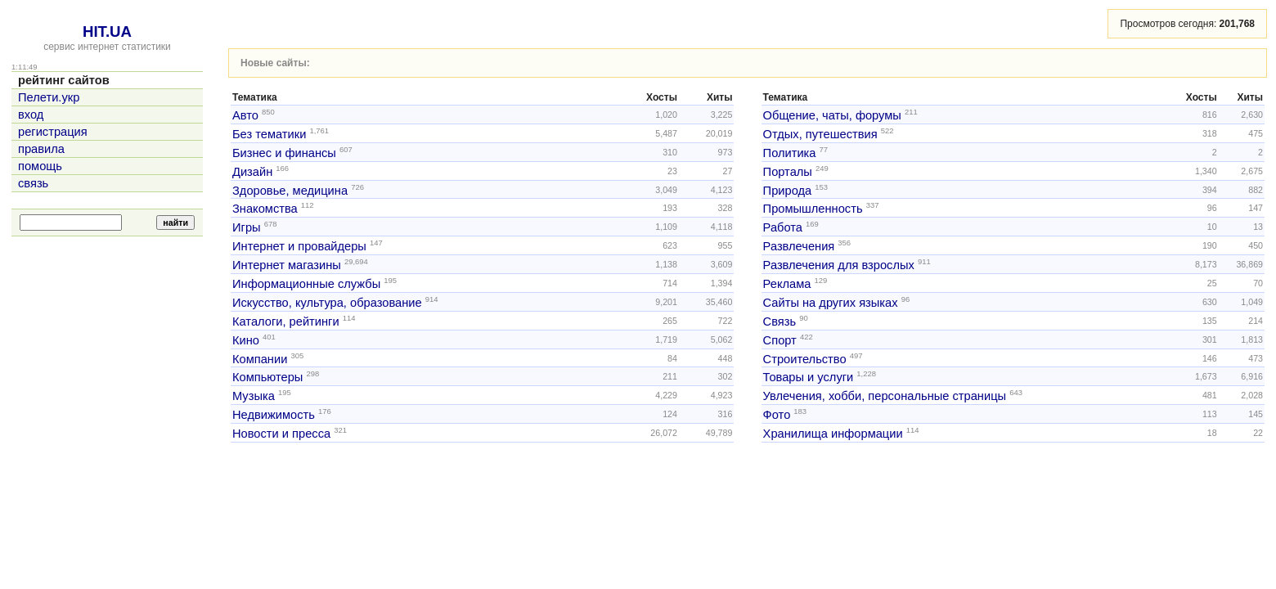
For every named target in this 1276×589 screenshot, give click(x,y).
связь (33, 183)
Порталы (787, 171)
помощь (40, 166)
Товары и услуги (808, 377)
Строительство (805, 358)
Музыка (253, 395)
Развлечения (799, 246)
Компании (259, 358)
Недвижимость (273, 414)
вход (30, 114)
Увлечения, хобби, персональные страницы (884, 395)
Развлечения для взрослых (838, 265)
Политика (789, 153)
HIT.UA (107, 31)
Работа (782, 227)
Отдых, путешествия (820, 134)
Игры (246, 227)
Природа (787, 189)
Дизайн (252, 171)
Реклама (787, 283)
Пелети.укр (48, 97)
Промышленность (813, 208)
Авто (245, 115)
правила (41, 148)
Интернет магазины (286, 265)
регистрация (53, 131)
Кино (245, 340)
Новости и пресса (281, 433)
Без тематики (269, 134)
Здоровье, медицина (290, 189)
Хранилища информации (833, 433)
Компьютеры (267, 377)
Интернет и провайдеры (299, 246)
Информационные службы (306, 283)
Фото (777, 414)
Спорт (780, 340)
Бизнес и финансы (284, 153)
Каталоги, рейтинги (285, 321)
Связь (780, 321)
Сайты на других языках (830, 302)
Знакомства (265, 208)
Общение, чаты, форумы (832, 115)
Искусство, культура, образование (327, 302)
